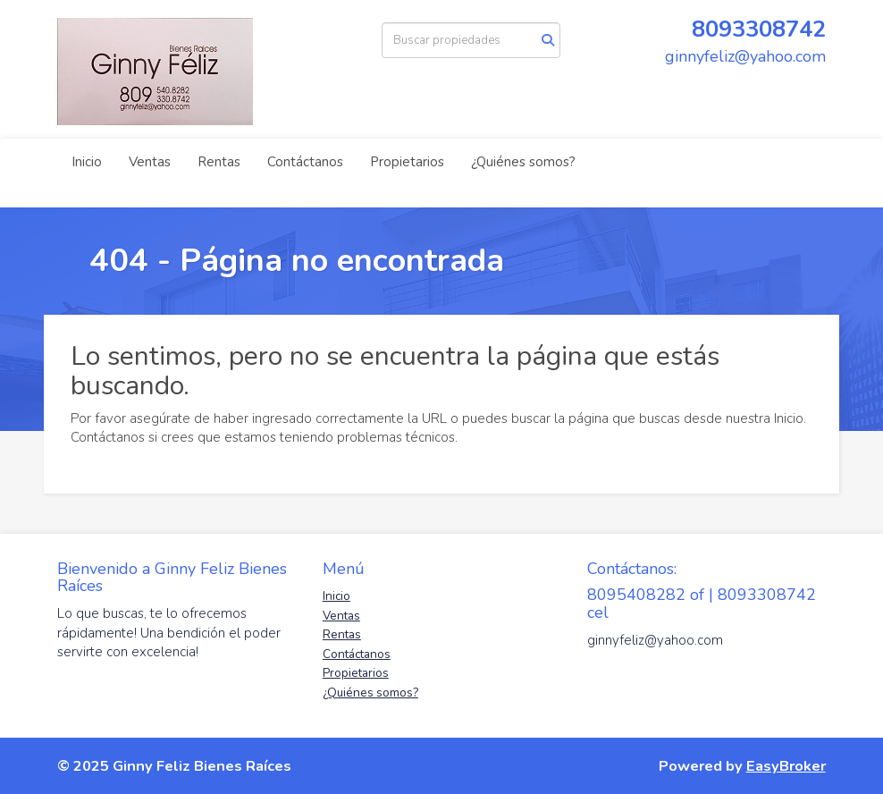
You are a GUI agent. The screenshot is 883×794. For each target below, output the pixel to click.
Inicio (86, 162)
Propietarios (407, 162)
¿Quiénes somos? (523, 162)
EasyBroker (786, 766)
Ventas (150, 162)
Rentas (219, 162)
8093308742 (759, 29)
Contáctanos (305, 162)
